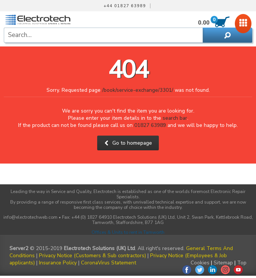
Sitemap (223, 262)
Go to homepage (128, 143)
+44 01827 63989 (125, 6)
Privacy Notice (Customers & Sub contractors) (92, 255)
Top (242, 262)
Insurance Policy (58, 262)
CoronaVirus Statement (108, 262)
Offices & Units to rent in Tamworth (128, 232)
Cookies (200, 262)
